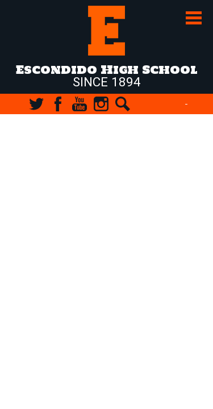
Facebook (58, 104)
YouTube (79, 104)
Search (122, 104)
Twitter (36, 104)
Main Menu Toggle (194, 17)
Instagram (101, 104)
